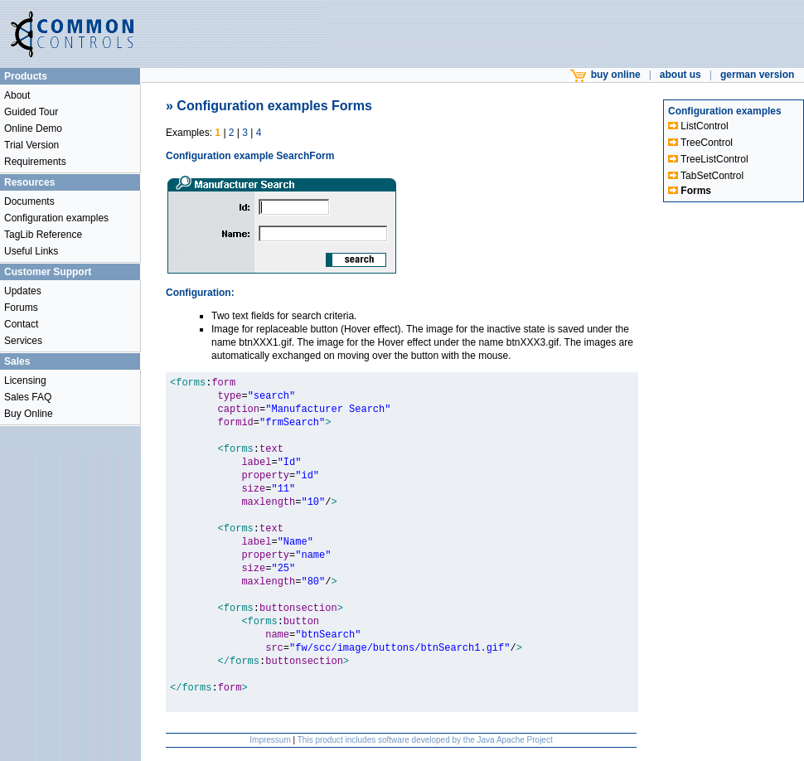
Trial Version (31, 145)
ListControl (698, 126)
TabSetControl (705, 176)
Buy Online (28, 413)
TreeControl (700, 142)
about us (680, 74)
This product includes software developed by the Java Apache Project (425, 739)
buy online (605, 74)
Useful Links (31, 251)
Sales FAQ (27, 397)
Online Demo (33, 128)
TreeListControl (708, 159)
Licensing (25, 380)
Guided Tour (31, 112)
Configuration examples (56, 218)
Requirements (35, 161)
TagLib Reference (43, 234)
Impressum (269, 739)
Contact (21, 324)
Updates (22, 291)
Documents (29, 201)
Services (23, 341)
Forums (21, 307)
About (17, 95)
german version (757, 74)
